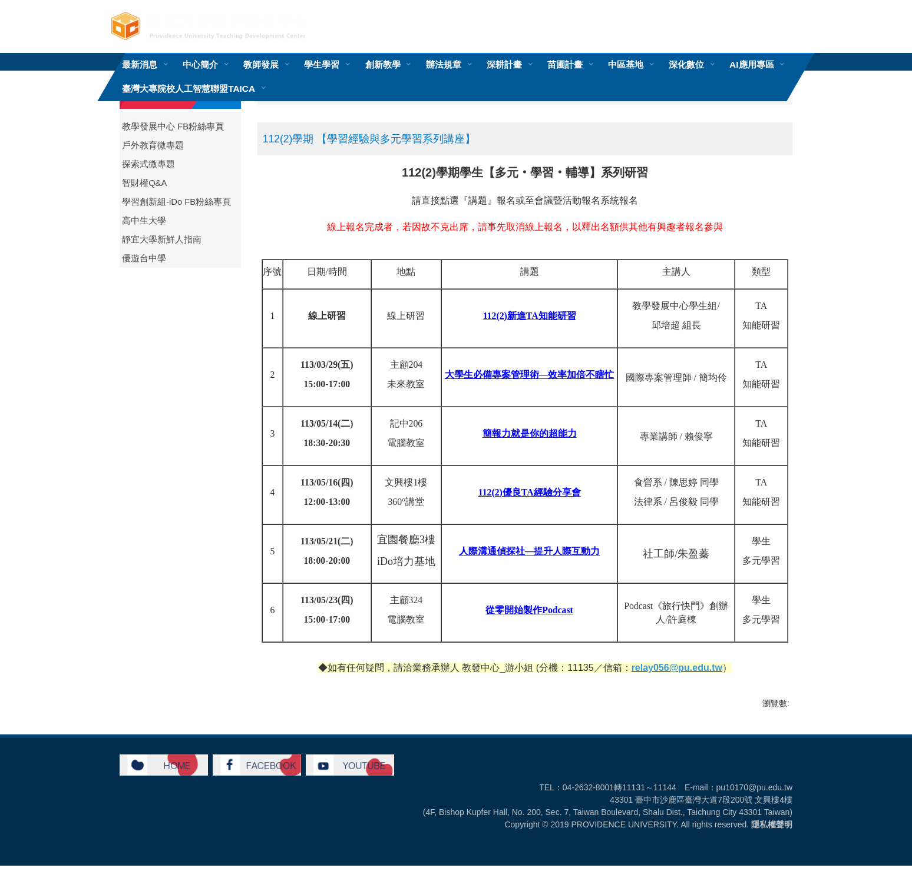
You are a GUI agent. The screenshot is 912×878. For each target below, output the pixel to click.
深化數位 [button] (686, 64)
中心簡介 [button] (200, 64)
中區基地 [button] (625, 64)
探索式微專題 (148, 164)
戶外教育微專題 (153, 145)
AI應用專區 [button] (751, 64)
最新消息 (139, 64)
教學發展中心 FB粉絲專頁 (173, 126)
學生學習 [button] (321, 64)
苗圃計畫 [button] (565, 64)
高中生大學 (144, 220)
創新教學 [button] (383, 64)
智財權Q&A (144, 183)
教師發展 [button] (261, 64)
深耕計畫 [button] (504, 64)
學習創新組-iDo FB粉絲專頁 (176, 202)
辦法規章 (443, 64)
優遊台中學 (144, 258)
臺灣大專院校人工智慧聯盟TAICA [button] (188, 89)
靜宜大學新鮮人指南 (161, 239)
